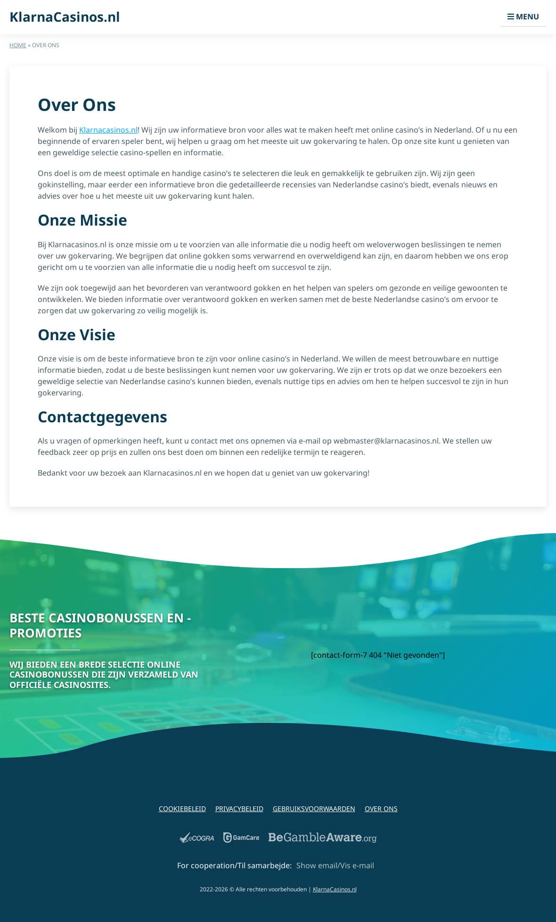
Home (17, 45)
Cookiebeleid (182, 808)
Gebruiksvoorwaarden (314, 808)
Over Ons (381, 808)
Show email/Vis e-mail (335, 865)
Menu (523, 16)
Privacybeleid (239, 808)
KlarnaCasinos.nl (64, 17)
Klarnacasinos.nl (108, 130)
